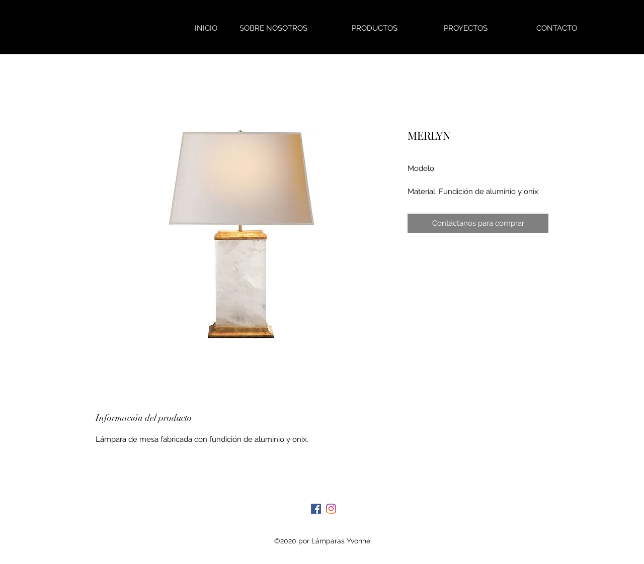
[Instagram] (331, 509)
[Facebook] (316, 509)
